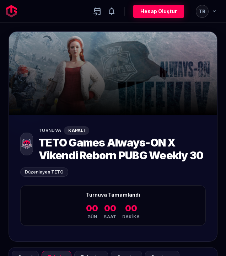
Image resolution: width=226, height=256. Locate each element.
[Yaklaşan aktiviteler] (97, 11)
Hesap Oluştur (158, 11)
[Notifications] (111, 11)
